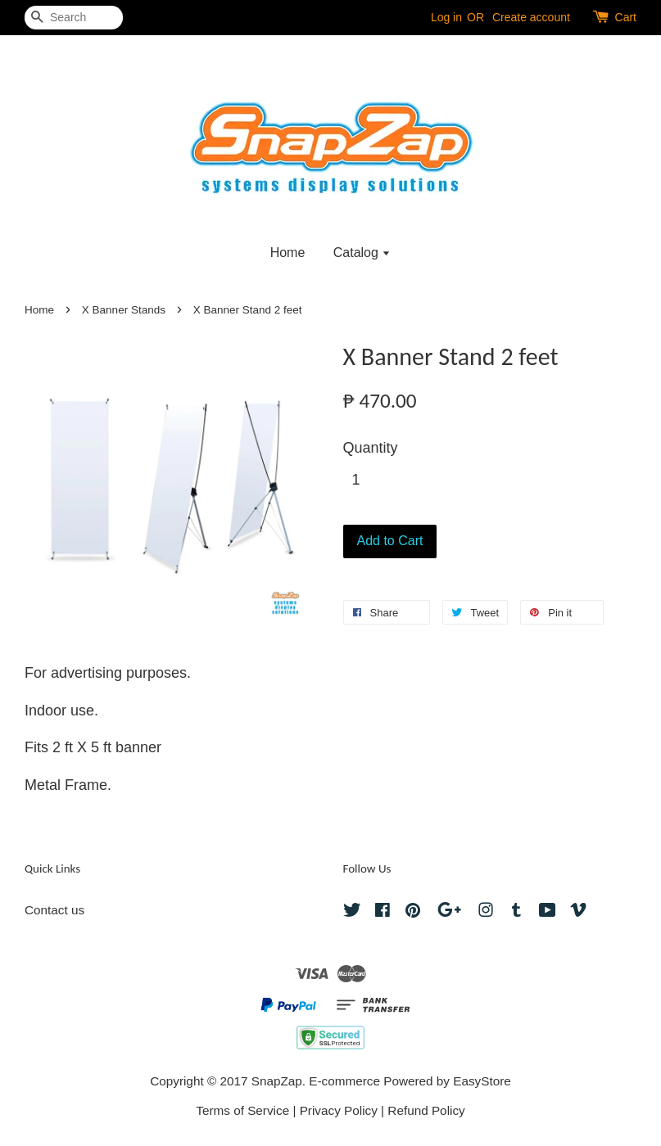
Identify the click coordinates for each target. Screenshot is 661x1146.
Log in (446, 17)
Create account (531, 17)
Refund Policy (425, 1110)
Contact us (54, 910)
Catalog (362, 252)
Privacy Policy (339, 1110)
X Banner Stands (123, 310)
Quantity (370, 448)
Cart (625, 17)
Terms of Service (242, 1110)
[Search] (74, 17)
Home (288, 252)
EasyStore (482, 1081)
